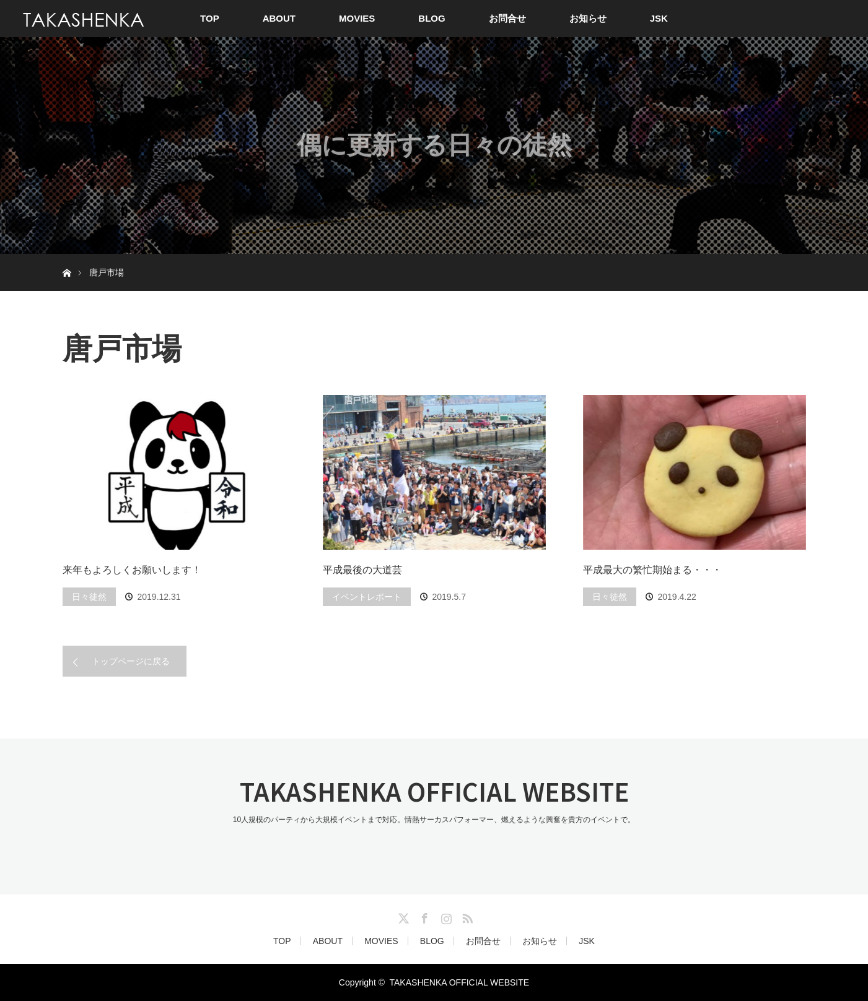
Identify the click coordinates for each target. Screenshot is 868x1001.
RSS (466, 916)
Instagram (445, 916)
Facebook (423, 916)
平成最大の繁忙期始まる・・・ (652, 570)
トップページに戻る (131, 661)
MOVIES (357, 18)
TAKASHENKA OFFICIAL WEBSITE (434, 791)
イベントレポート (366, 597)
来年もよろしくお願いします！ (132, 570)
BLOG (431, 18)
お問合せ (507, 18)
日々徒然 (89, 597)
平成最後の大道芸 (362, 570)
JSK (659, 18)
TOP (209, 18)
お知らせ (588, 18)
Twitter (402, 916)
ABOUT (279, 18)
